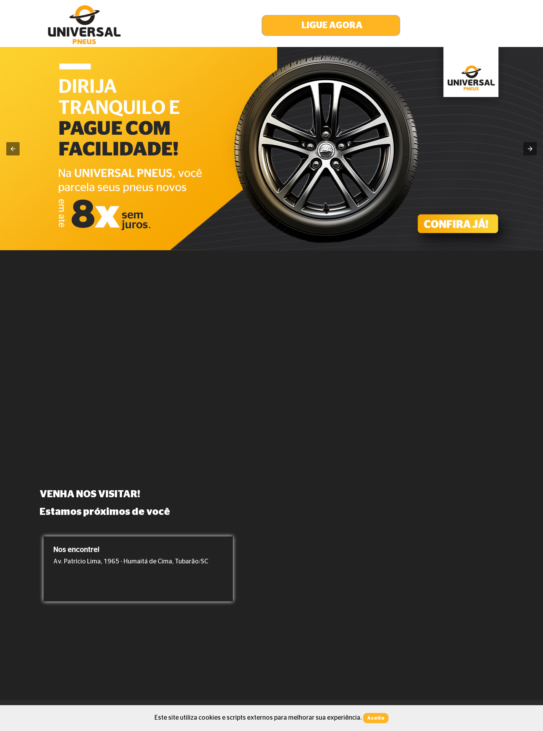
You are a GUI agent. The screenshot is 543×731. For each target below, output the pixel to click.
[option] (138, 568)
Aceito (376, 718)
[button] (331, 25)
